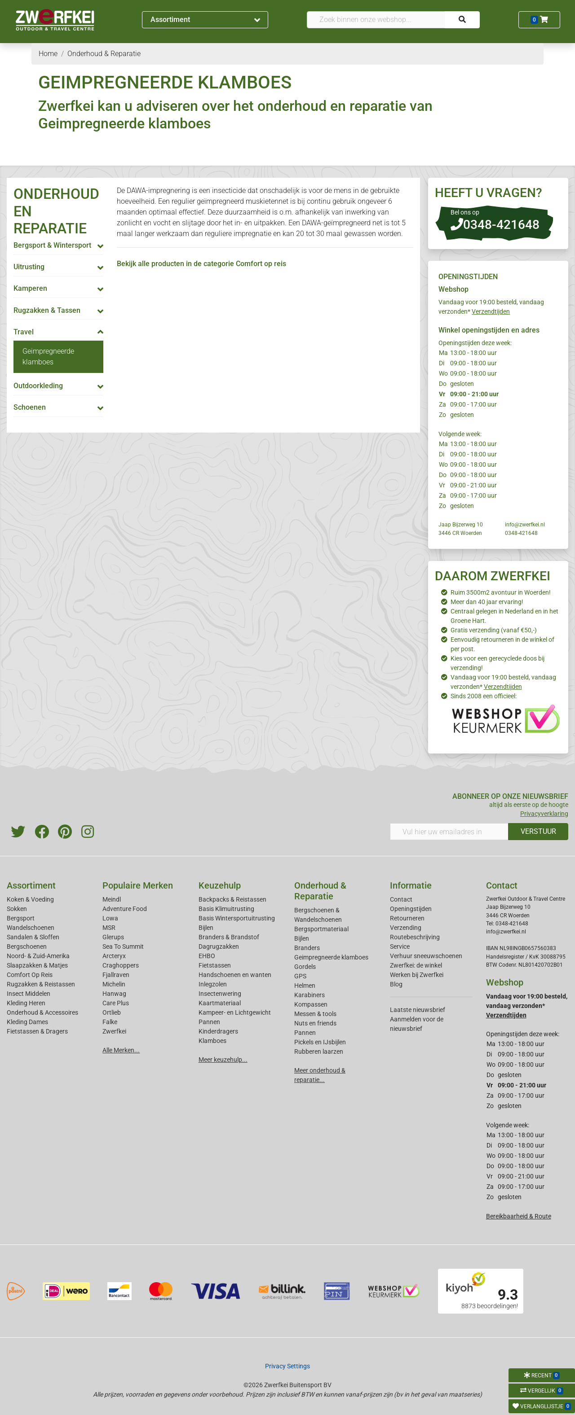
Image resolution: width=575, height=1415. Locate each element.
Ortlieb (111, 1012)
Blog (396, 984)
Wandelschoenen (30, 927)
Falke (109, 1021)
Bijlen (206, 927)
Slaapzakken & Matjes (37, 965)
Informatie (411, 885)
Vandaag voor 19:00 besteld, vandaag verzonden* (526, 1006)
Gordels (305, 966)
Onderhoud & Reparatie (320, 891)
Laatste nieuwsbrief (417, 1009)
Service (400, 946)
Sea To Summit (123, 946)
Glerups (113, 937)
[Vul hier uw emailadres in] (449, 831)
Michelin (113, 984)
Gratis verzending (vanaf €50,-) (494, 630)
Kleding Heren (26, 1003)
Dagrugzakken (219, 946)
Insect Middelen (28, 993)
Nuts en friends (315, 1023)
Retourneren (407, 918)
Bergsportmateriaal (321, 929)
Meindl (111, 899)
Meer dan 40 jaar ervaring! (487, 601)
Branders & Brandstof (229, 937)
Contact (401, 899)
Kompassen (310, 1004)
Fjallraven (115, 974)
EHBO (207, 955)
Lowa (110, 918)
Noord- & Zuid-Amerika (38, 955)
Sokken (17, 908)
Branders (307, 947)
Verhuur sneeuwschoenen (426, 955)
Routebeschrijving (415, 937)
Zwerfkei (114, 1031)
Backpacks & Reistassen (232, 899)
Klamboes (212, 1040)
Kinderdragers (218, 1031)
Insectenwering (220, 993)
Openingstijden (411, 908)
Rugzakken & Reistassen (41, 984)
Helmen (304, 985)
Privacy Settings (287, 1366)
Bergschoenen (27, 946)
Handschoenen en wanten (235, 974)
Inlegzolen (213, 984)
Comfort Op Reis (30, 974)
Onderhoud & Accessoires (42, 1012)
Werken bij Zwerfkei (416, 974)
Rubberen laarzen (318, 1051)
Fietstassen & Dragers (37, 1031)
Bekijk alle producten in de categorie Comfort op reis (201, 263)
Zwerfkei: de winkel (416, 965)
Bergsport (21, 918)
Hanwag (114, 993)
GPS (300, 976)
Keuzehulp (220, 885)
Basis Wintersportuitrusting (237, 918)
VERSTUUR (538, 831)
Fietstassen (215, 965)
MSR (108, 927)
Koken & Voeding (30, 899)
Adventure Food (124, 908)
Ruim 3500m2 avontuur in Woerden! (501, 592)
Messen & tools (315, 1013)
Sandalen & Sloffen (33, 937)
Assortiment (205, 19)
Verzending (405, 927)
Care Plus (115, 1003)
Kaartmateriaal (220, 1003)
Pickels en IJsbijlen (320, 1042)
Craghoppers (120, 965)
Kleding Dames (27, 1021)
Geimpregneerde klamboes (331, 957)
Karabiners (309, 995)
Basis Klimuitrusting (226, 908)
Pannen (305, 1032)
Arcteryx (114, 955)
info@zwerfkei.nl (525, 524)
